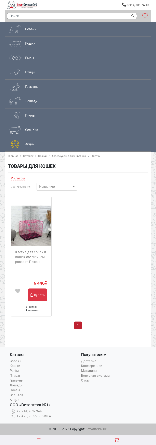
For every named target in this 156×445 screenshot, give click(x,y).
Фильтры (18, 178)
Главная (13, 156)
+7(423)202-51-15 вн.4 (30, 416)
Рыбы (14, 371)
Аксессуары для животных (69, 156)
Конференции (91, 366)
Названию (47, 187)
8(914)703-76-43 (135, 5)
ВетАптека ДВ (96, 429)
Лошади (16, 385)
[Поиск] (67, 16)
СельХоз (16, 395)
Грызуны (16, 380)
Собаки (15, 361)
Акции (15, 400)
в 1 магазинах (31, 310)
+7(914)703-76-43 (26, 411)
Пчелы (15, 390)
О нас (85, 380)
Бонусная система (95, 375)
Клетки (96, 156)
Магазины (89, 371)
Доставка (88, 361)
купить (37, 295)
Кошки (42, 156)
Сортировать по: (20, 186)
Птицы (15, 375)
